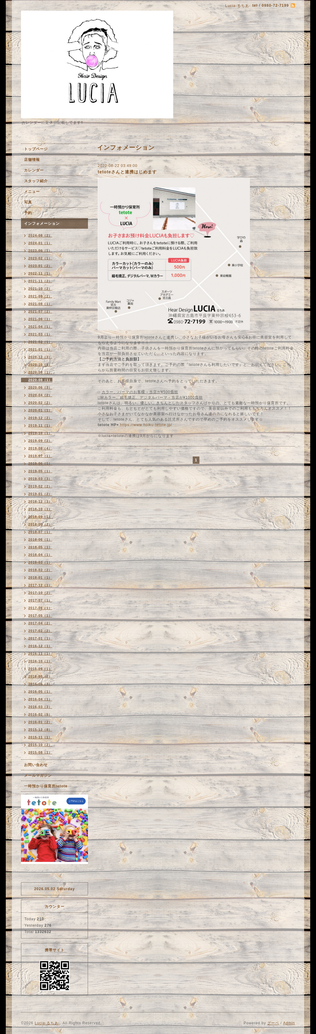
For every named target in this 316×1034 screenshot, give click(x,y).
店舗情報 (32, 160)
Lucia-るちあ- (47, 1023)
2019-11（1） (40, 425)
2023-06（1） (40, 250)
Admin (289, 1023)
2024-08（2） (40, 235)
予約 (28, 213)
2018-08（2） (40, 524)
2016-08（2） (40, 676)
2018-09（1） (40, 517)
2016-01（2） (40, 722)
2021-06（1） (40, 319)
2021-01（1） (40, 349)
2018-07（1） (40, 532)
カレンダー (34, 170)
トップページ (36, 149)
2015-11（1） (40, 737)
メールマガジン (38, 775)
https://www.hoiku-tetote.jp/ (145, 425)
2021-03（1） (40, 334)
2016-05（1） (40, 691)
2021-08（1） (40, 304)
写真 (28, 202)
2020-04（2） (40, 395)
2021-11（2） (40, 281)
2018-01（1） (40, 577)
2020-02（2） (40, 402)
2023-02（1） (40, 258)
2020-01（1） (40, 410)
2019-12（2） (40, 418)
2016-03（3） (40, 707)
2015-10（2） (40, 745)
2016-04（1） (40, 699)
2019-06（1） (40, 463)
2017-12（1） (40, 585)
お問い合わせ (36, 765)
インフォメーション (42, 223)
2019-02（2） (40, 486)
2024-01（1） (40, 243)
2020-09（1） (40, 372)
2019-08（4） (40, 448)
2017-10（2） (40, 593)
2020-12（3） (40, 357)
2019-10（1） (40, 433)
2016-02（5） (40, 714)
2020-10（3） (40, 364)
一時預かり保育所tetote (46, 786)
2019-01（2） (40, 494)
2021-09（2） (40, 296)
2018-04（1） (40, 555)
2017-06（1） (40, 608)
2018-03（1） (40, 562)
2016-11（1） (40, 653)
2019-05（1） (40, 471)
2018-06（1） (40, 539)
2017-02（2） (40, 631)
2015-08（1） (40, 752)
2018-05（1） (40, 547)
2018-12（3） (40, 501)
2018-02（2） (40, 570)
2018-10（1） (40, 509)
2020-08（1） (40, 380)
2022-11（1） (40, 273)
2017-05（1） (40, 615)
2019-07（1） (40, 456)
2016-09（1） (40, 669)
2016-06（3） (40, 684)
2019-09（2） (40, 440)
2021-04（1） (40, 326)
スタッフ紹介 (36, 181)
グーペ (273, 1023)
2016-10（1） (40, 661)
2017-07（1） (40, 600)
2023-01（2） (40, 266)
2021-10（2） (40, 288)
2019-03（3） (40, 479)
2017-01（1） (40, 638)
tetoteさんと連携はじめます (127, 171)
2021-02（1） (40, 342)
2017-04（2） (40, 623)
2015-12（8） (40, 729)
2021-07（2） (40, 311)
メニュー (32, 191)
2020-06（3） (40, 387)
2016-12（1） (40, 646)
